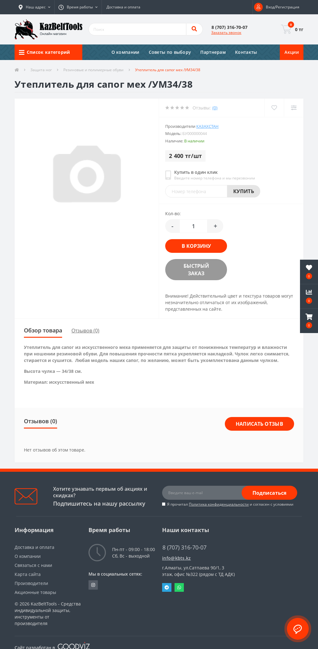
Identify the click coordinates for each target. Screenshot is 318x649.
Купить (243, 191)
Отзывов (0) (85, 330)
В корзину (196, 246)
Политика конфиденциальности (219, 504)
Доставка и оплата (123, 7)
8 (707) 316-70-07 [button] (184, 547)
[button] (34, 7)
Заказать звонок (226, 32)
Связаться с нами (33, 565)
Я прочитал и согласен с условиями (230, 504)
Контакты (246, 52)
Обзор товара (43, 330)
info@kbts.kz (176, 558)
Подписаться (269, 492)
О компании (125, 52)
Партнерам (213, 52)
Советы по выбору (170, 52)
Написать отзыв (259, 423)
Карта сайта (28, 574)
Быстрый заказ (196, 269)
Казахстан (207, 126)
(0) (214, 108)
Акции (291, 52)
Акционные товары (35, 592)
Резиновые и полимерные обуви (93, 69)
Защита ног (41, 69)
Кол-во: (173, 213)
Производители (31, 583)
